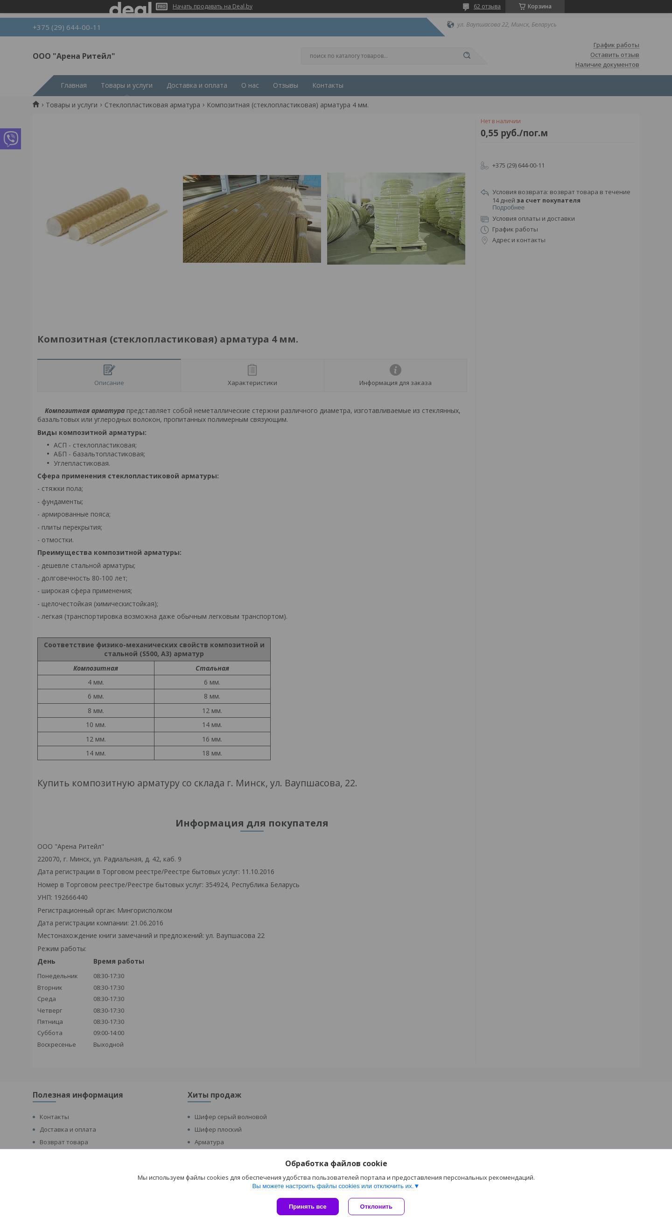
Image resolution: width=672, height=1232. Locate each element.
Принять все (308, 1206)
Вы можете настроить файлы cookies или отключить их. (332, 1186)
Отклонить (376, 1206)
